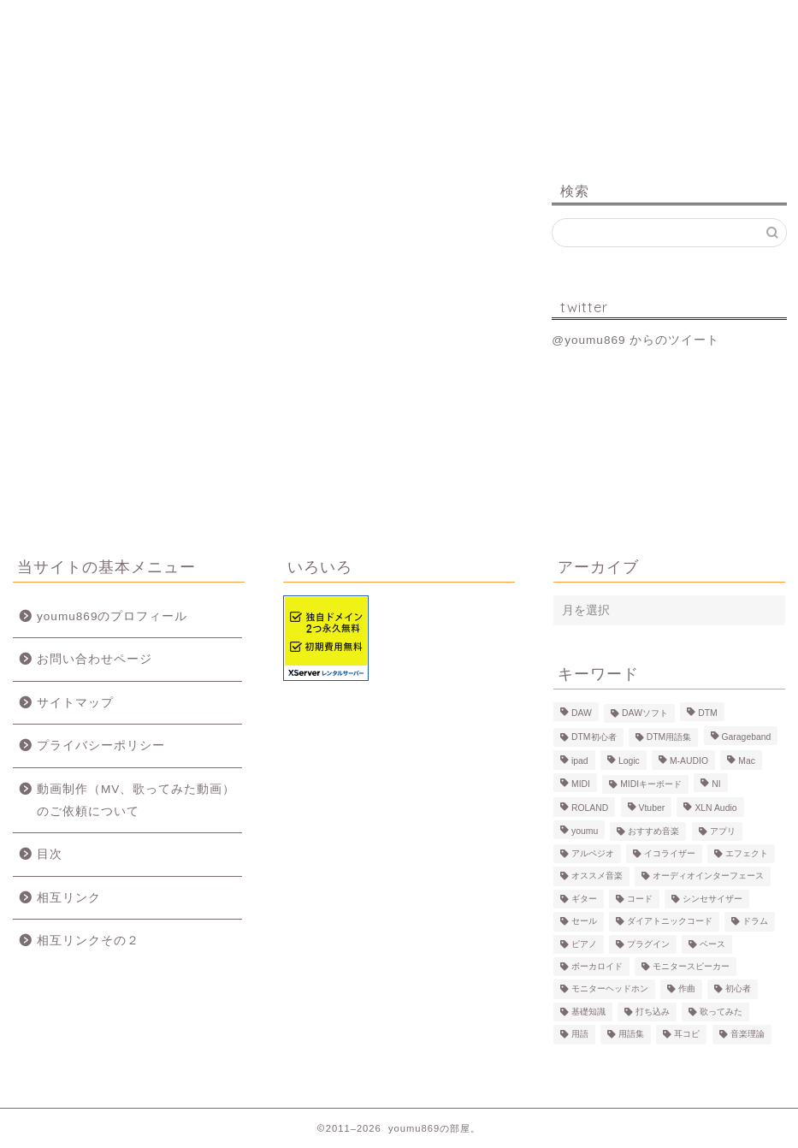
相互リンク (69, 897)
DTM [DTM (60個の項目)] (708, 713)
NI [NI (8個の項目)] (716, 784)
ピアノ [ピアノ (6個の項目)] (584, 944)
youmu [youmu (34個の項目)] (584, 831)
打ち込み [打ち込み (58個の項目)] (652, 1011)
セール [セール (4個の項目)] (584, 921)
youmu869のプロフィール (112, 616)
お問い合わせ (718, 21)
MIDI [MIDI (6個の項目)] (580, 784)
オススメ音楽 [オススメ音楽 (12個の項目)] (597, 876)
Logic (590, 21)
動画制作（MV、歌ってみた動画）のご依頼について (136, 800)
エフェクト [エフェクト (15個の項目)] (746, 853)
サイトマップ (75, 702)
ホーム (79, 21)
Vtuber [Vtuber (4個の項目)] (652, 809)
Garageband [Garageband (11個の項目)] (746, 737)
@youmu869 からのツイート (635, 340)
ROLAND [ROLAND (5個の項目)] (589, 809)
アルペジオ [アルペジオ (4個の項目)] (592, 853)
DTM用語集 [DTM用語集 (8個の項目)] (669, 737)
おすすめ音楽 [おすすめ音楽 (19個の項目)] (653, 831)
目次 (49, 854)
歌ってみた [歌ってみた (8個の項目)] (721, 1011)
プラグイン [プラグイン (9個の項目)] (648, 944)
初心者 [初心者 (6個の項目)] (738, 989)
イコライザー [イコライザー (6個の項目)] (669, 853)
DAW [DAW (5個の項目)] (581, 713)
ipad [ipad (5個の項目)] (579, 761)
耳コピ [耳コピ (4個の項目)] (687, 1034)
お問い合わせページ (94, 659)
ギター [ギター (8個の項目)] (584, 898)
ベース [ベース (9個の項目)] (712, 944)
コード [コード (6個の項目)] (640, 898)
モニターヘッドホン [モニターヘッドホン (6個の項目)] (609, 989)
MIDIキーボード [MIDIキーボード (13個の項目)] (651, 784)
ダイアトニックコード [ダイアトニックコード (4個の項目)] (669, 921)
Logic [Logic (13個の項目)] (629, 761)
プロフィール (202, 21)
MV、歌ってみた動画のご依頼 (459, 28)
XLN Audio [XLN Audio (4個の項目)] (715, 809)
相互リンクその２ (88, 940)
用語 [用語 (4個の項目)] (579, 1034)
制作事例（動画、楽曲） (329, 28)
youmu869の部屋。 (399, 92)
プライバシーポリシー (101, 745)
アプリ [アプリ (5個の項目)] (723, 831)
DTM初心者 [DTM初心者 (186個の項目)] (594, 737)
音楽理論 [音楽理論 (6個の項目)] (747, 1034)
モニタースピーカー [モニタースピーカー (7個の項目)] (691, 966)
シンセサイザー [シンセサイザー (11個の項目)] (712, 898)
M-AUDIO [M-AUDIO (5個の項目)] (689, 761)
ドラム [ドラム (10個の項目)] (755, 921)
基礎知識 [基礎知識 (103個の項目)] (588, 1011)
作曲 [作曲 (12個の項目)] (686, 989)
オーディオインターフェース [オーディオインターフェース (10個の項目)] (708, 876)
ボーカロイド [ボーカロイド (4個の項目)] (597, 966)
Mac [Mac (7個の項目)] (746, 761)
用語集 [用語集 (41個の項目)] (631, 1034)
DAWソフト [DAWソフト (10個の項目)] (645, 713)
